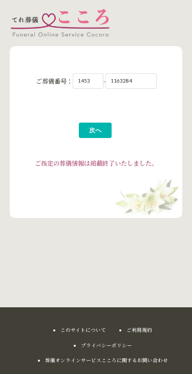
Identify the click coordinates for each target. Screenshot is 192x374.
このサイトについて (83, 330)
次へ (95, 130)
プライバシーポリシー (106, 345)
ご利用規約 (139, 330)
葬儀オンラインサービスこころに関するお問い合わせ (106, 360)
